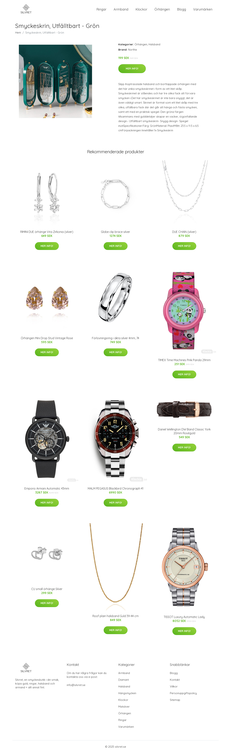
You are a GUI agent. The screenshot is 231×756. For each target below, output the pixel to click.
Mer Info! (132, 71)
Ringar (101, 11)
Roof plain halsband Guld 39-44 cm (115, 619)
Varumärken (202, 11)
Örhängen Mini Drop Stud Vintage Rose (47, 341)
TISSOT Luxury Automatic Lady (184, 620)
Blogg (181, 11)
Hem (18, 35)
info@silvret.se (76, 688)
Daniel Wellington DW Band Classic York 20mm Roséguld (184, 434)
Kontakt (175, 683)
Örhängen (162, 11)
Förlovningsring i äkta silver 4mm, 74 (115, 341)
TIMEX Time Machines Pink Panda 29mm (184, 363)
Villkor (174, 689)
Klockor (141, 11)
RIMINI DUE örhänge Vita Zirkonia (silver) (46, 235)
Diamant (123, 683)
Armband (121, 11)
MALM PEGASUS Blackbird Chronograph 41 (115, 491)
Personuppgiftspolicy (183, 696)
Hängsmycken (127, 696)
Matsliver (124, 709)
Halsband (154, 47)
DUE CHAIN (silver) (184, 235)
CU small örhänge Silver (46, 592)
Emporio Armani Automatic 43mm (46, 491)
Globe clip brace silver (115, 235)
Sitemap (175, 703)
